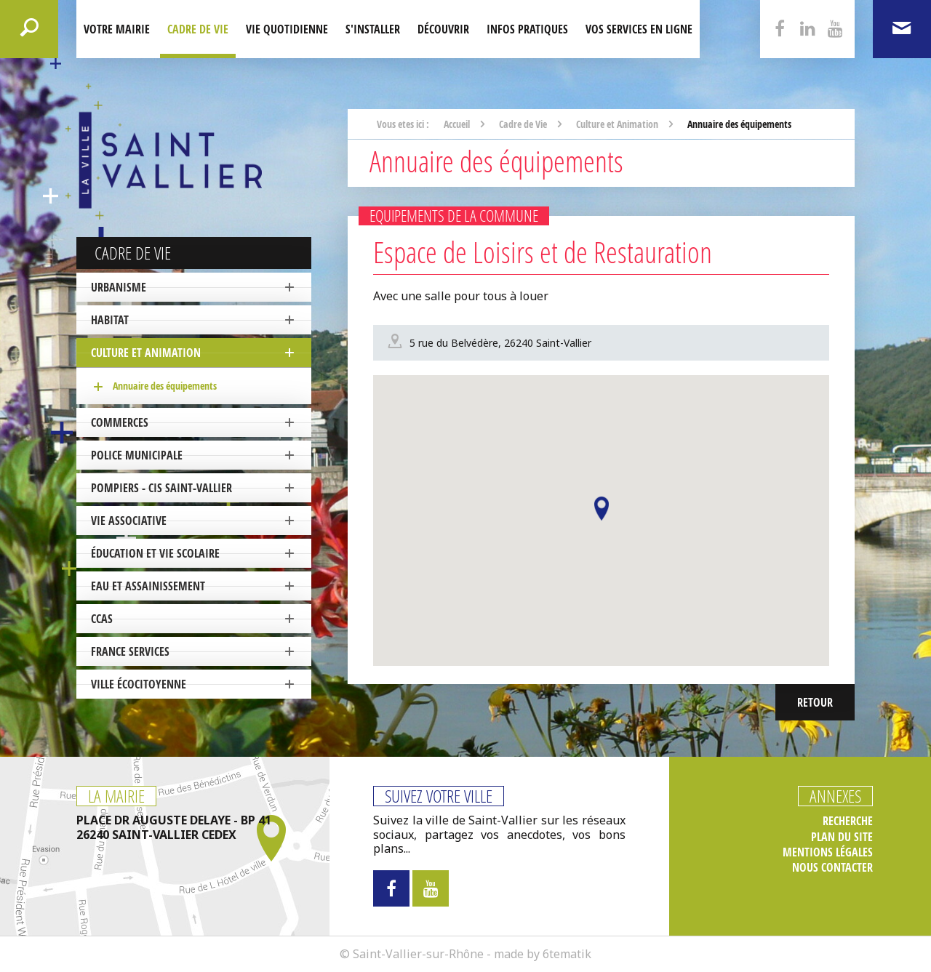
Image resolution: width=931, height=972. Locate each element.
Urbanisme (118, 287)
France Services (130, 651)
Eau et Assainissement (148, 586)
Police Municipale (137, 455)
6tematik (567, 954)
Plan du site (842, 837)
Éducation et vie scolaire (155, 553)
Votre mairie (117, 29)
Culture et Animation (146, 353)
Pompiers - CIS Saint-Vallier (161, 488)
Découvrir (443, 29)
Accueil (457, 124)
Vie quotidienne (287, 29)
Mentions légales (828, 852)
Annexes (835, 796)
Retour (815, 702)
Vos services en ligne (639, 29)
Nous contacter (832, 867)
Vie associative (129, 521)
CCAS (102, 619)
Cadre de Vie (197, 29)
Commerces (119, 422)
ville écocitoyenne (138, 684)
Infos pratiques (527, 29)
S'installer (372, 29)
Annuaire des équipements (165, 386)
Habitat (110, 320)
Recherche (848, 821)
